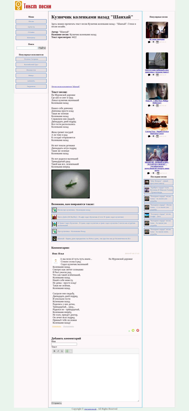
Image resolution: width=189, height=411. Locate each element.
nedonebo (31, 81)
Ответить (56, 326)
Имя (53, 341)
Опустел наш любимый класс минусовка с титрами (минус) (157, 71)
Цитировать (68, 326)
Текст (54, 347)
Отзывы (31, 32)
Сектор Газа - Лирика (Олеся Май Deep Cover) (157, 132)
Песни (31, 21)
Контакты (31, 37)
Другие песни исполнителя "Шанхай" (65, 87)
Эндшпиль (31, 86)
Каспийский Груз (31, 64)
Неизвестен (31, 70)
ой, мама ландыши (156, 39)
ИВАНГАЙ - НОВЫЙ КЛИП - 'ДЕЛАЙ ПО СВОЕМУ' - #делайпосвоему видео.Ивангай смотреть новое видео (157, 166)
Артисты (31, 27)
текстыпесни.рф (90, 409)
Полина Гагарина (31, 59)
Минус (31, 75)
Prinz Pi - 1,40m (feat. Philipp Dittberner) (157, 102)
